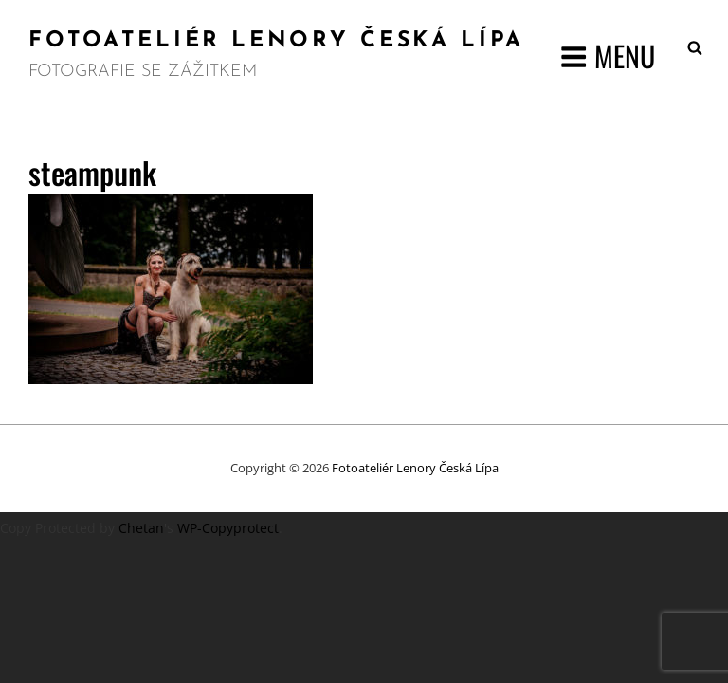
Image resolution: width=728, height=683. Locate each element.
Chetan (141, 528)
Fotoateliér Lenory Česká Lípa (276, 41)
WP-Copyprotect (228, 528)
